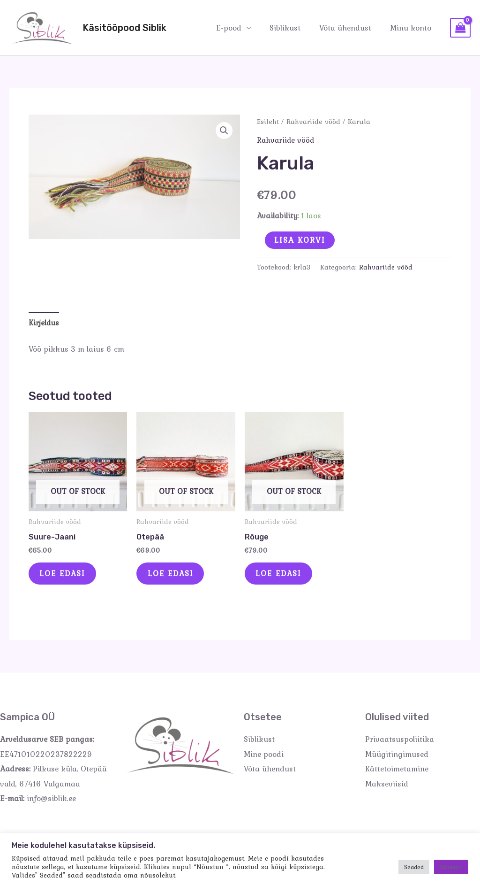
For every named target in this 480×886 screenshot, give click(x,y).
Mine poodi (264, 759)
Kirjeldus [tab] (44, 322)
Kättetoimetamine (396, 773)
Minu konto (412, 27)
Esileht (268, 121)
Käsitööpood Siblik (124, 27)
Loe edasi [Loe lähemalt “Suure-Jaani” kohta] (67, 576)
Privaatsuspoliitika (399, 744)
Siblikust (292, 27)
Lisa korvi (299, 239)
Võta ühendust (349, 27)
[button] (223, 131)
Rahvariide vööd (314, 121)
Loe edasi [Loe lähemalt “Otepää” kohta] (175, 576)
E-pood (238, 27)
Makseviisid (386, 788)
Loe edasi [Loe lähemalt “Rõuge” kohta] (283, 576)
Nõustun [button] (451, 867)
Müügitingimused (396, 759)
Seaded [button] (414, 867)
